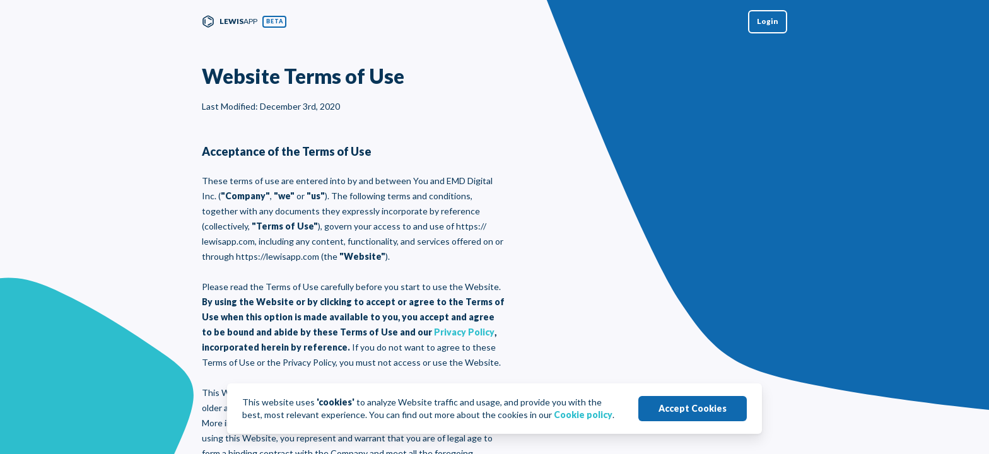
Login (767, 21)
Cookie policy (583, 414)
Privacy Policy (464, 332)
